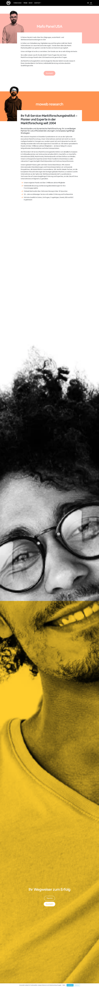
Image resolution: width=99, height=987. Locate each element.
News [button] (30, 3)
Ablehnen (76, 985)
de (91, 3)
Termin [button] (49, 898)
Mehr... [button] (64, 985)
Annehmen (70, 985)
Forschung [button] (17, 3)
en (88, 3)
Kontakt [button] (37, 3)
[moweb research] (8, 3)
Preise (25, 3)
